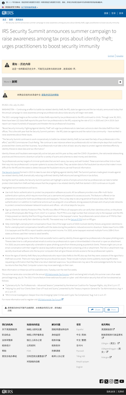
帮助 (4, 350)
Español (119, 55)
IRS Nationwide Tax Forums (57, 274)
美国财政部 (107, 329)
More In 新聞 (63, 82)
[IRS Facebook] (101, 381)
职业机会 (6, 334)
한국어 (79, 345)
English (111, 55)
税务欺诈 (56, 345)
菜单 (121, 13)
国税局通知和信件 (60, 329)
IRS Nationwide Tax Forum (50, 299)
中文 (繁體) (81, 340)
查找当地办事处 (9, 356)
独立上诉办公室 (34, 340)
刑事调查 (56, 350)
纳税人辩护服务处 (35, 334)
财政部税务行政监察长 (112, 336)
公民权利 (31, 345)
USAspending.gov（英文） (111, 350)
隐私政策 (111, 391)
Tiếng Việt (80, 356)
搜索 (106, 13)
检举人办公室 (58, 356)
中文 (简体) (81, 334)
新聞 (11, 19)
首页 (4, 19)
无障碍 (121, 391)
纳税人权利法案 (34, 329)
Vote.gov (106, 357)
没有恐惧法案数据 (36, 356)
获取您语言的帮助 (50, 94)
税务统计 (6, 345)
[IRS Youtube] (121, 381)
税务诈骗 (56, 340)
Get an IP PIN (76, 219)
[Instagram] (111, 381)
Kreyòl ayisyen (82, 361)
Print (113, 309)
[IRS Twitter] (106, 382)
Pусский (80, 350)
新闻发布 (19, 19)
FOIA (29, 350)
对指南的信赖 (33, 361)
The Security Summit (11, 172)
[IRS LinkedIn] (116, 382)
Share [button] (97, 309)
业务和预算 (7, 340)
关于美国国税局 (9, 329)
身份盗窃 (56, 334)
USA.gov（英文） (110, 343)
